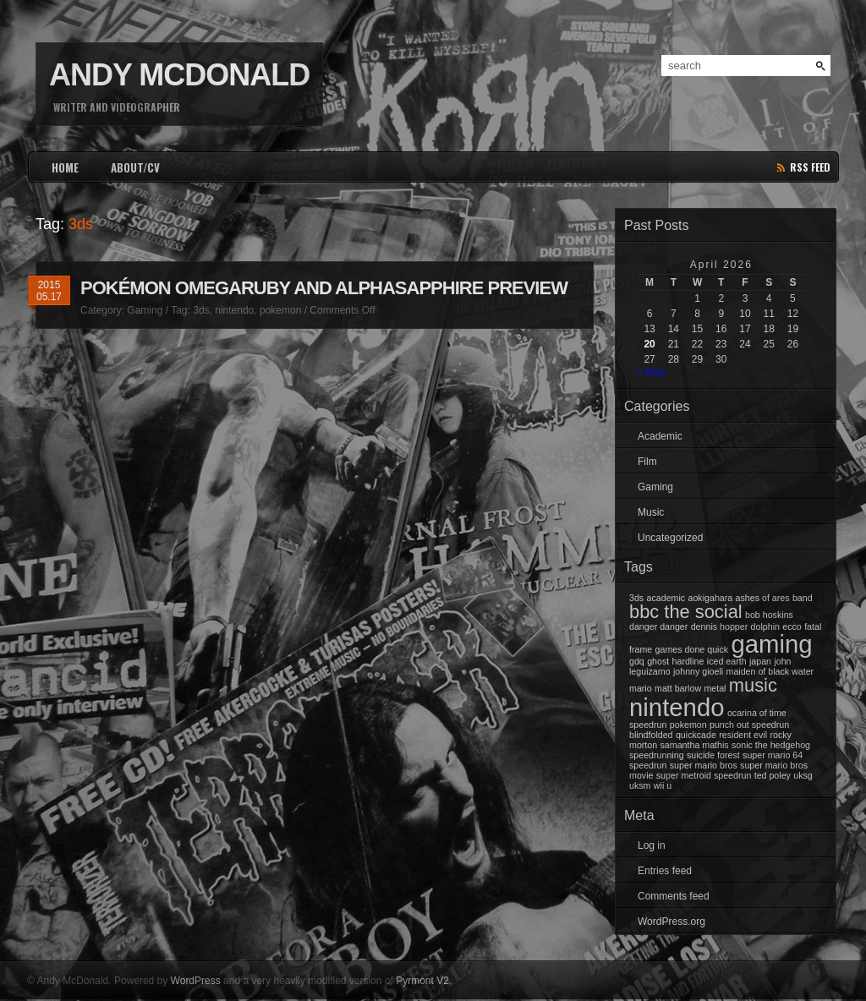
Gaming (144, 310)
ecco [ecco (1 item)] (792, 626)
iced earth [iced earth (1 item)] (727, 661)
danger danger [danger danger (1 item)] (658, 626)
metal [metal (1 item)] (715, 688)
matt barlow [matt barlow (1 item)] (678, 688)
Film (647, 462)
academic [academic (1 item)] (666, 598)
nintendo (234, 310)
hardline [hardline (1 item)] (688, 661)
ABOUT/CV (135, 167)
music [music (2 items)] (753, 685)
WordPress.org (671, 921)
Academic (660, 436)
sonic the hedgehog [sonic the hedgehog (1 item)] (771, 745)
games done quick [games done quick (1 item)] (692, 649)
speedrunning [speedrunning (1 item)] (656, 755)
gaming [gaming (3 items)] (771, 644)
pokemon (280, 310)
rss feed (810, 167)
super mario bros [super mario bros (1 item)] (703, 765)
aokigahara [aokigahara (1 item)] (710, 598)
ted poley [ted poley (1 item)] (772, 775)
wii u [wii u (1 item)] (662, 785)
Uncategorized (670, 538)
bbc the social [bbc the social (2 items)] (686, 611)
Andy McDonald (179, 74)
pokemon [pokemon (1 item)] (688, 724)
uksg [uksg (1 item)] (803, 775)
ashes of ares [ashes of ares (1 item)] (763, 598)
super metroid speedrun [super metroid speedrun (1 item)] (704, 775)
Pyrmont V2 (422, 981)
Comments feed (674, 896)
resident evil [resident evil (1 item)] (743, 735)
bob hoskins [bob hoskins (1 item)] (769, 615)
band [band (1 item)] (802, 598)
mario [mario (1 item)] (640, 688)
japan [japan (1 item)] (760, 661)
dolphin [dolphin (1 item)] (765, 626)
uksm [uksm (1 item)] (639, 785)
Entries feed (665, 871)
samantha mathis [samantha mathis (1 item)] (694, 745)
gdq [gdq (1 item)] (636, 661)
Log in (652, 845)
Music (651, 512)
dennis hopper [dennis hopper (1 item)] (719, 626)
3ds (201, 310)
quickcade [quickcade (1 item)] (696, 735)
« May (652, 372)
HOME (65, 167)
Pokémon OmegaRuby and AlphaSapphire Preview (323, 287)
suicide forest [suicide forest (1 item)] (713, 755)
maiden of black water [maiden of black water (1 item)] (770, 671)
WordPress (196, 981)
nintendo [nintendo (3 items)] (677, 707)
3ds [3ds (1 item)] (636, 598)
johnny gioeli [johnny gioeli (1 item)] (698, 671)
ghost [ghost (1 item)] (658, 661)
